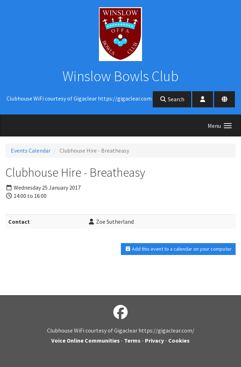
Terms (132, 340)
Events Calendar (31, 150)
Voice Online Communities (85, 340)
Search (172, 99)
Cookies (179, 340)
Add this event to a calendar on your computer (178, 249)
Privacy (154, 340)
